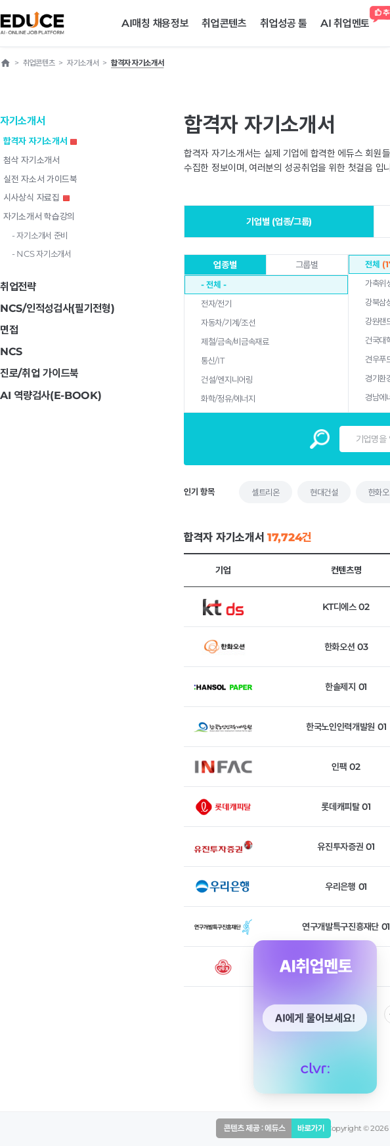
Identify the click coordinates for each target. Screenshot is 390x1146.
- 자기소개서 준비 (40, 235)
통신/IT (213, 360)
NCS (11, 351)
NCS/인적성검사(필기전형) (57, 308)
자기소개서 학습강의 (39, 216)
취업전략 (18, 286)
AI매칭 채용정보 (154, 23)
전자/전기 (216, 303)
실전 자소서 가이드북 (40, 179)
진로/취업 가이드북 (39, 373)
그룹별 (306, 265)
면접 (9, 330)
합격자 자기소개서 (40, 141)
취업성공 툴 (283, 23)
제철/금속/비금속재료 (235, 341)
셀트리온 (265, 492)
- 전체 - (213, 284)
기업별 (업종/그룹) (279, 221)
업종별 (224, 265)
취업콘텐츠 (224, 23)
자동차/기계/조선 (228, 322)
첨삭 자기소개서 (31, 160)
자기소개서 (22, 121)
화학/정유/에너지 (228, 398)
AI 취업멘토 (348, 19)
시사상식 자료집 (36, 197)
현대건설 (324, 492)
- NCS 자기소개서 (42, 253)
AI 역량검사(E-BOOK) (51, 395)
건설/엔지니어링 (227, 379)
